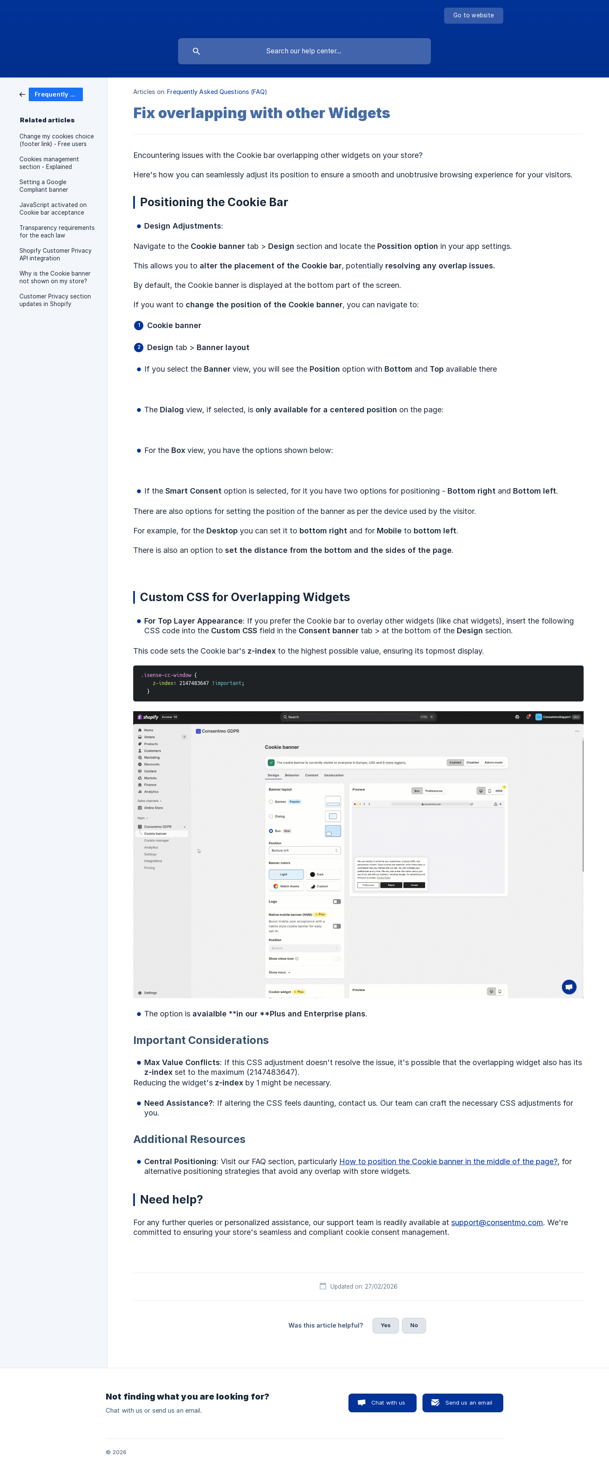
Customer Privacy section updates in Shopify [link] (55, 300)
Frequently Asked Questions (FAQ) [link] (217, 91)
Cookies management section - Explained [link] (49, 163)
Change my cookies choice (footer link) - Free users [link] (56, 140)
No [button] (414, 1325)
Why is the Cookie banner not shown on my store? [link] (55, 277)
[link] (51, 94)
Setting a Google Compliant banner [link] (43, 186)
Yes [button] (386, 1325)
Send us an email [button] (468, 1402)
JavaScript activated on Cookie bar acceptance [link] (53, 209)
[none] (473, 16)
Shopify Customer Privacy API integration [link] (55, 254)
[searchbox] (304, 51)
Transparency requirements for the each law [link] (57, 231)
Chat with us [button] (388, 1402)
